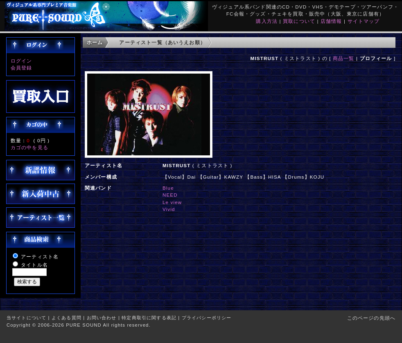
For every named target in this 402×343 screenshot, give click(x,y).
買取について (299, 21)
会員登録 (21, 67)
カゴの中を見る (29, 147)
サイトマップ (364, 21)
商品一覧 (344, 58)
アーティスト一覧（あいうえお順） (162, 42)
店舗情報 (331, 21)
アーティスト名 (40, 256)
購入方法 (267, 21)
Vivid (169, 209)
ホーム (95, 42)
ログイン (21, 60)
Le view (172, 202)
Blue (168, 188)
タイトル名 (34, 264)
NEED (170, 194)
